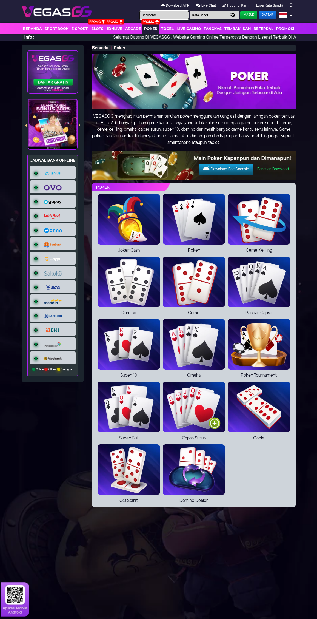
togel (167, 28)
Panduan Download (273, 169)
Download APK (175, 5)
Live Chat (206, 5)
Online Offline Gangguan (52, 369)
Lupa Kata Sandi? (270, 5)
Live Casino (189, 28)
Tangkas (213, 28)
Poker (150, 28)
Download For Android (226, 169)
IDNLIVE (114, 28)
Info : (29, 37)
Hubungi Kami (236, 5)
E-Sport (80, 28)
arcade (133, 28)
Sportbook (57, 28)
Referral (263, 28)
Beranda (32, 28)
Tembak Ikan (237, 28)
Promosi (285, 28)
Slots (97, 28)
